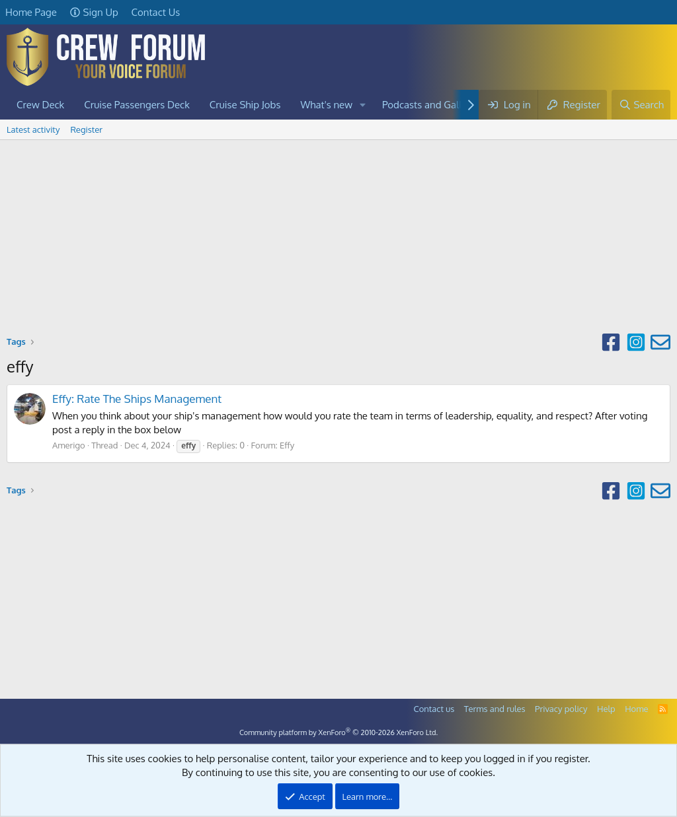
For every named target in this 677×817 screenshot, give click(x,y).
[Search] (641, 105)
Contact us (434, 708)
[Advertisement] (338, 239)
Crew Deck (40, 104)
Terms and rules (495, 708)
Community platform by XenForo (338, 732)
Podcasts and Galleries (432, 104)
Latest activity (33, 129)
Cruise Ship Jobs (245, 104)
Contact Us (156, 12)
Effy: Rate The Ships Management (136, 399)
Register (86, 129)
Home (636, 708)
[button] (363, 105)
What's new (327, 104)
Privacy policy (561, 708)
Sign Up (94, 12)
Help (606, 708)
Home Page (31, 12)
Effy (287, 445)
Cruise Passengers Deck (137, 104)
